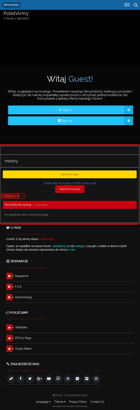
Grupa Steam (23, 348)
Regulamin (22, 276)
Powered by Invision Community (70, 406)
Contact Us (97, 401)
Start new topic (70, 174)
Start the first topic (69, 189)
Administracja (23, 297)
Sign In (96, 110)
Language (43, 401)
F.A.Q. (18, 286)
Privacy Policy (78, 401)
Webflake (21, 327)
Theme (60, 401)
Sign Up (95, 120)
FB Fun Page (23, 338)
